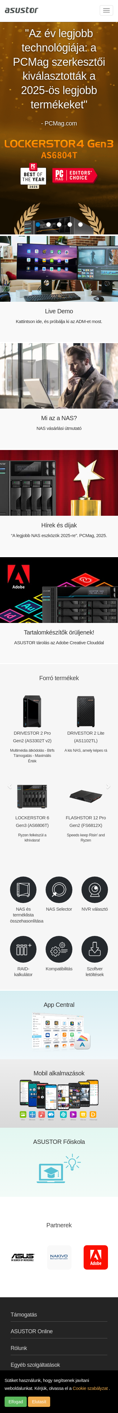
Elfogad (16, 1401)
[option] (23, 1257)
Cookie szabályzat (91, 1388)
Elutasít (39, 1401)
